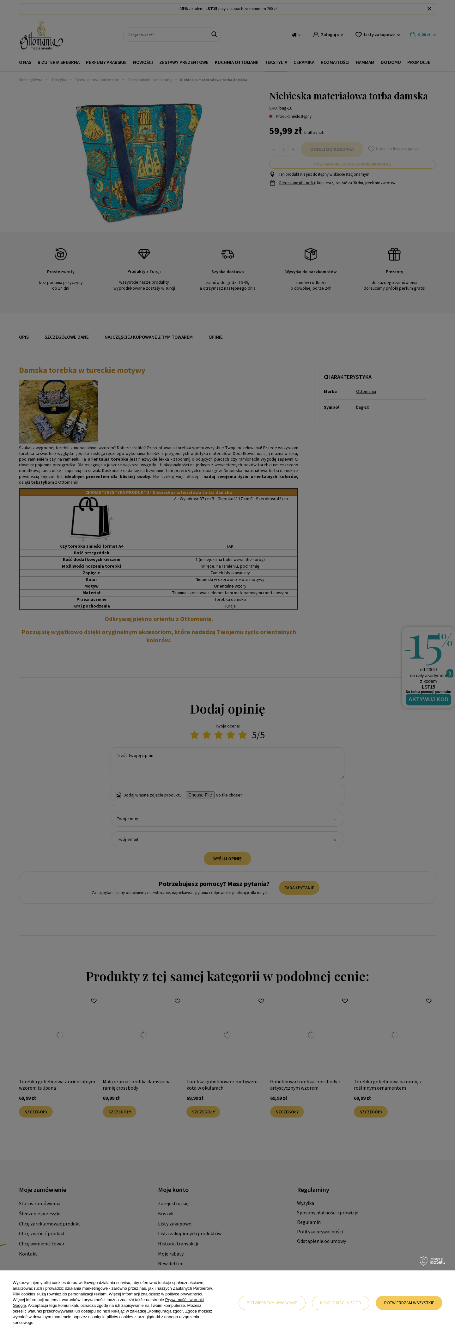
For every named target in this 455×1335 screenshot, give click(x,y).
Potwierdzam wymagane (272, 1303)
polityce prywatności (183, 1294)
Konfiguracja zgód (340, 1303)
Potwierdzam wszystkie (409, 1303)
